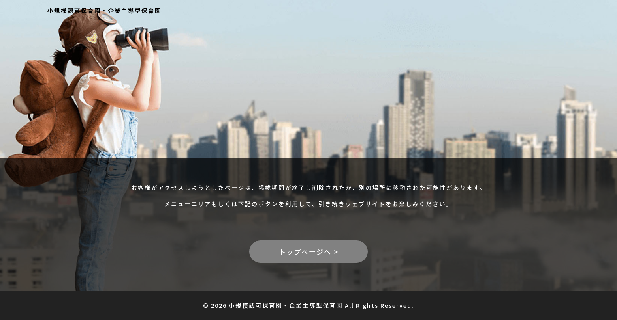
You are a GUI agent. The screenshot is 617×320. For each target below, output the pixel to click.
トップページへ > (309, 252)
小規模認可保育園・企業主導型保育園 (104, 10)
